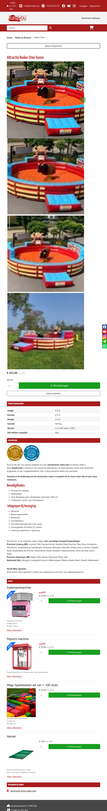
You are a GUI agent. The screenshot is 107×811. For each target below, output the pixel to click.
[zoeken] (50, 27)
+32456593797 (51, 5)
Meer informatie (14, 630)
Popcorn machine (18, 639)
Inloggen (83, 6)
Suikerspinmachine (19, 588)
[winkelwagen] (91, 27)
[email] (104, 341)
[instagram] (74, 5)
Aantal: (10, 379)
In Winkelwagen (59, 385)
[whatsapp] (104, 346)
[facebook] (63, 5)
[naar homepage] (17, 17)
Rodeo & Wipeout (23, 37)
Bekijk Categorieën (53, 46)
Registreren (95, 6)
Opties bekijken (53, 393)
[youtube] (69, 5)
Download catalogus (91, 18)
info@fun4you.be (29, 5)
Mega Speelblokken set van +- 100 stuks (33, 685)
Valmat (11, 737)
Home (9, 37)
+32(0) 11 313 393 (11, 5)
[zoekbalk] (27, 27)
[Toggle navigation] (98, 27)
